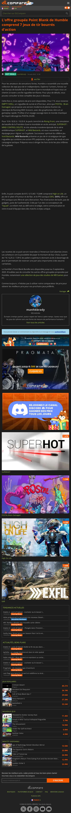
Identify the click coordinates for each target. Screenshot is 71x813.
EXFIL (51, 196)
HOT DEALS (10, 74)
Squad (5, 205)
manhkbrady (21, 74)
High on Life (58, 193)
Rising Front (49, 121)
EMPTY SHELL (8, 104)
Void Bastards (8, 136)
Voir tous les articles (35, 322)
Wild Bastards (34, 130)
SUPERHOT (20, 130)
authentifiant (60, 332)
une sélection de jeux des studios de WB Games (42, 275)
